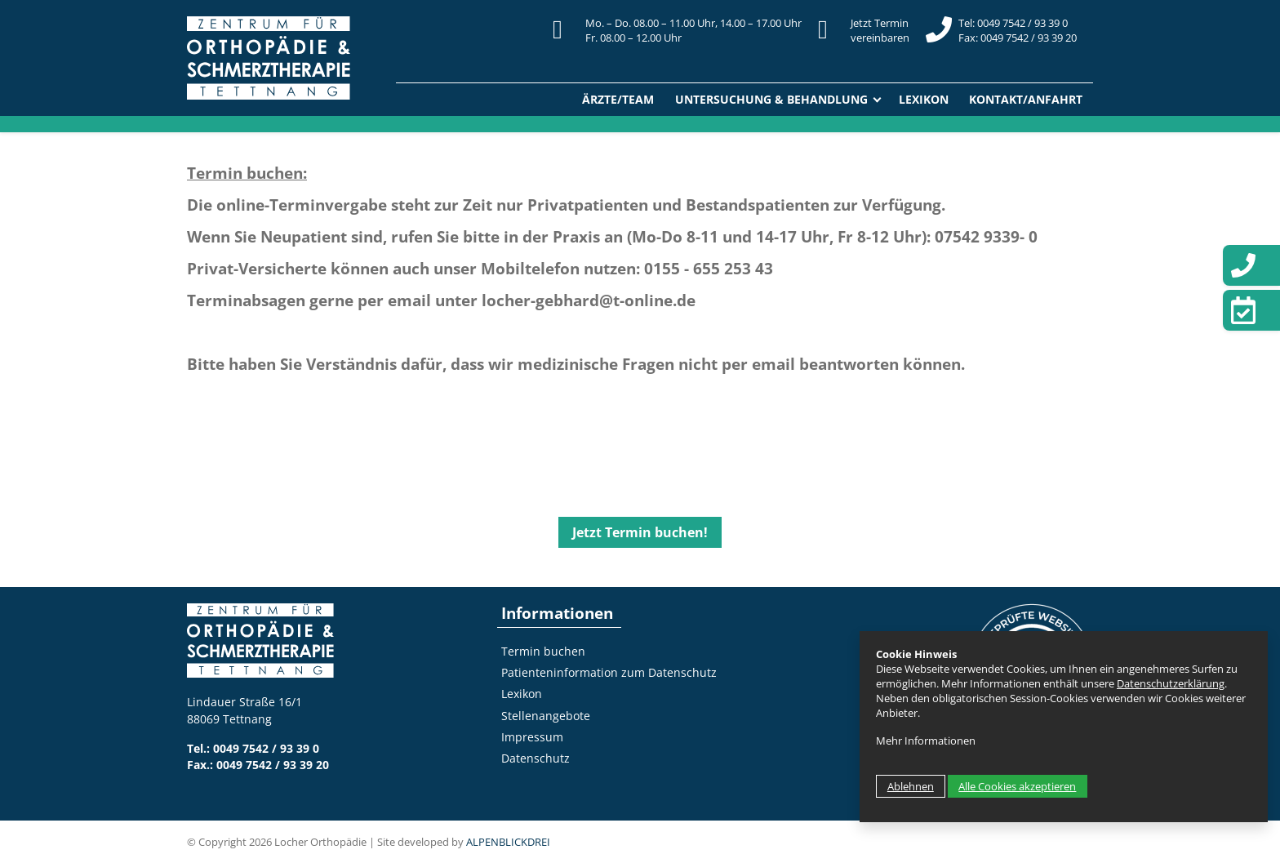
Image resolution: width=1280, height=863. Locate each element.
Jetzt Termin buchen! (640, 532)
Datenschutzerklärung (1170, 683)
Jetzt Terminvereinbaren (880, 30)
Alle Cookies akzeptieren (1017, 786)
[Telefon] (1251, 265)
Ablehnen (910, 786)
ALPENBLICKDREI (508, 841)
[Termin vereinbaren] (1251, 310)
